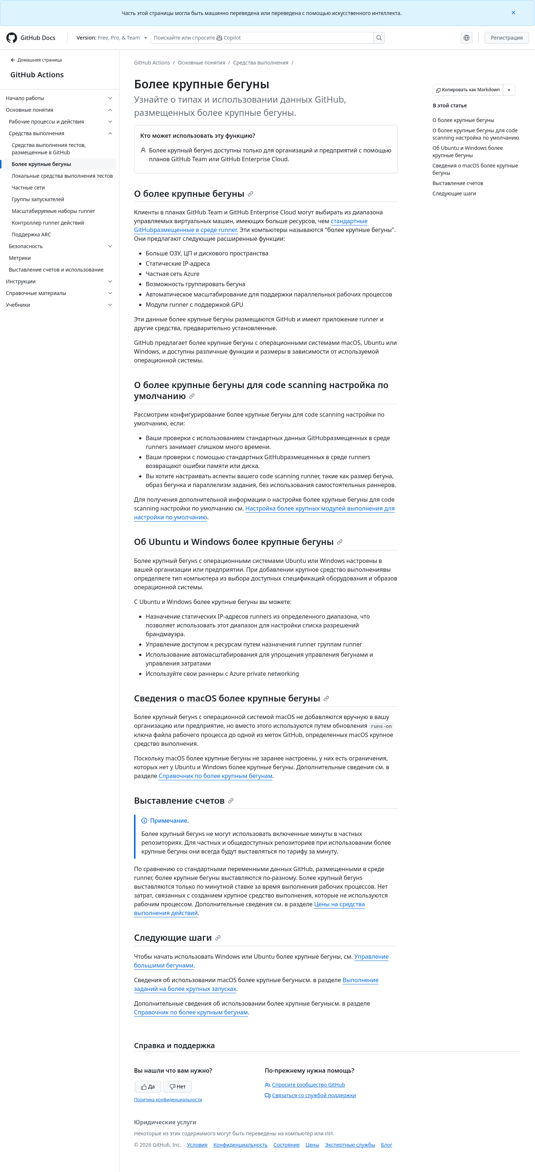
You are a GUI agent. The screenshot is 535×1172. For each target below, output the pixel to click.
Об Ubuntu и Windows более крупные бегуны (238, 541)
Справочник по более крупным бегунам (215, 776)
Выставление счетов (184, 800)
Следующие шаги (177, 937)
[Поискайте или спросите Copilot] (268, 38)
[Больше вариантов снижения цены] (509, 90)
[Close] (514, 12)
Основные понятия (202, 62)
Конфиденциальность (240, 1144)
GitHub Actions (37, 75)
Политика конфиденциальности (168, 1100)
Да (148, 1086)
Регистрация (507, 37)
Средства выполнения (261, 62)
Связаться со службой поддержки (310, 1095)
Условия (197, 1144)
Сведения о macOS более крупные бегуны (231, 698)
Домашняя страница (36, 60)
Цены (312, 1144)
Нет (178, 1086)
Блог (386, 1144)
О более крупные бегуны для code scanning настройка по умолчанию (261, 390)
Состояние (287, 1144)
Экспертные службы (350, 1144)
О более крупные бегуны (193, 193)
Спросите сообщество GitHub (305, 1084)
